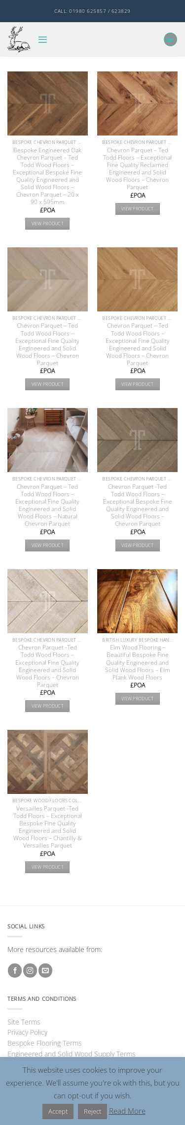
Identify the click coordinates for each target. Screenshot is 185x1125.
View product (48, 223)
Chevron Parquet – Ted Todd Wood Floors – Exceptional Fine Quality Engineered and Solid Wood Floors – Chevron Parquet (47, 344)
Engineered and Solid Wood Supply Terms (71, 1053)
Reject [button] (92, 1111)
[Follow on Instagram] (30, 970)
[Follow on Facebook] (15, 970)
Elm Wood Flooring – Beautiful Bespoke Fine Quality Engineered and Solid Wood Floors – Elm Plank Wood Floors (137, 662)
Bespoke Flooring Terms (44, 1043)
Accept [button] (58, 1111)
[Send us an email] (45, 970)
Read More (127, 1111)
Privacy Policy (27, 1032)
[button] (42, 40)
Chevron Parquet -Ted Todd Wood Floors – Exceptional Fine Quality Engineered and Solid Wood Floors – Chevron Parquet (47, 666)
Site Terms (23, 1021)
